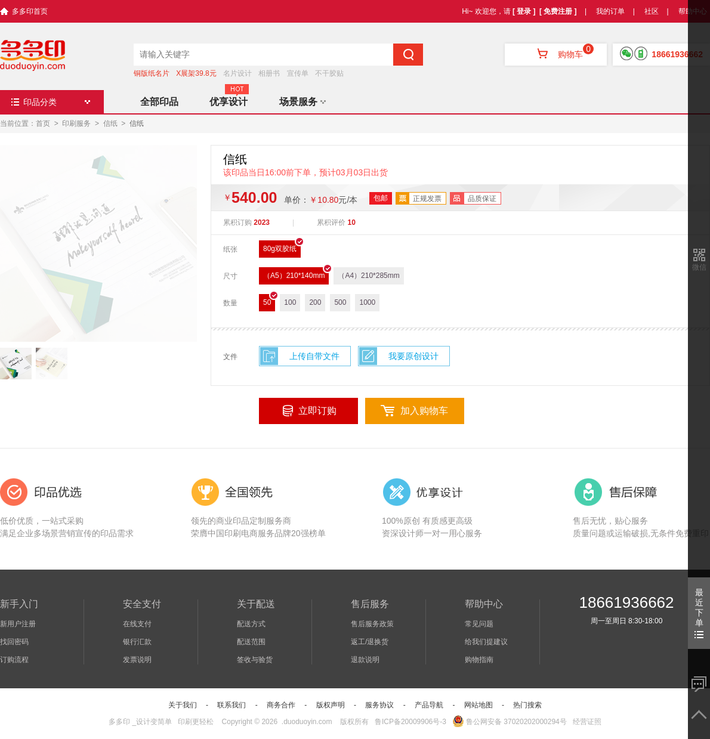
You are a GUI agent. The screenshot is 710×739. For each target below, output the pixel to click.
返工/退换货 (369, 642)
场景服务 (302, 102)
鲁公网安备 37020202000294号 (509, 722)
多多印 (119, 722)
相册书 (269, 73)
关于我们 (182, 705)
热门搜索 (527, 705)
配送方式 (251, 624)
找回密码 (14, 642)
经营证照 (587, 722)
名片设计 (237, 73)
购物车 (556, 54)
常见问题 (479, 624)
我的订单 (610, 11)
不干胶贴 (329, 73)
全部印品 (159, 102)
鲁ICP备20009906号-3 (410, 722)
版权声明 (330, 705)
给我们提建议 (486, 642)
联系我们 (231, 705)
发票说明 (137, 659)
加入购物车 (424, 411)
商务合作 (281, 705)
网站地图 (478, 705)
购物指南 (479, 659)
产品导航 (429, 705)
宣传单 (297, 73)
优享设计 (228, 102)
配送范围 (251, 642)
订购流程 (14, 659)
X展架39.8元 (196, 73)
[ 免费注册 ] (558, 11)
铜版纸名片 (151, 73)
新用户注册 (18, 624)
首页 (43, 123)
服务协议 (379, 705)
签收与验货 (255, 659)
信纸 (110, 123)
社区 (651, 11)
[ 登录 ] (524, 11)
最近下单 (698, 613)
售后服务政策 (372, 624)
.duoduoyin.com (307, 722)
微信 (699, 267)
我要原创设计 (413, 356)
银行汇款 (137, 642)
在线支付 (137, 624)
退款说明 (365, 659)
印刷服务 (76, 123)
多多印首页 (30, 11)
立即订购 (317, 411)
